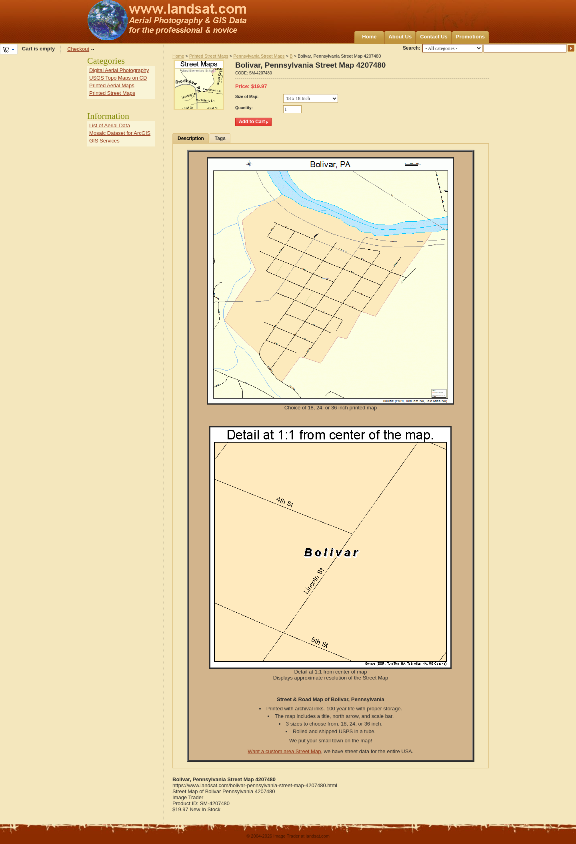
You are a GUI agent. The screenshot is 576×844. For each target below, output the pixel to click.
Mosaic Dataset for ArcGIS (119, 133)
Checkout (78, 49)
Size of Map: (246, 96)
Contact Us (434, 37)
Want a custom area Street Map (284, 751)
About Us (400, 37)
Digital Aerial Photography (119, 70)
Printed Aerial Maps (111, 85)
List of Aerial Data (109, 125)
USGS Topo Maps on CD (118, 78)
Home (369, 37)
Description (191, 138)
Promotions (470, 37)
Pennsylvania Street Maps (258, 56)
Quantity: (244, 108)
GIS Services (104, 141)
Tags (220, 138)
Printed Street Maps (208, 56)
